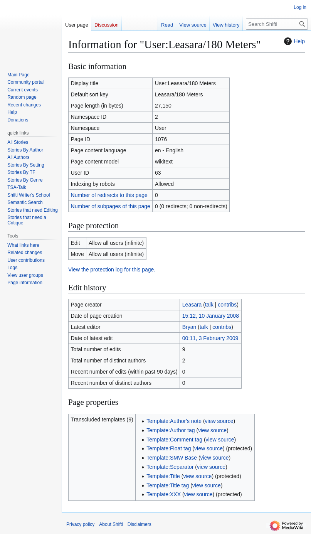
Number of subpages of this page (110, 206)
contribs (227, 305)
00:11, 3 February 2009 (210, 338)
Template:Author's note (174, 421)
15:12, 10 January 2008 (210, 316)
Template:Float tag (168, 448)
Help (293, 41)
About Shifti (111, 524)
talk (209, 305)
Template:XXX (163, 494)
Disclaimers (139, 524)
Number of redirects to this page (109, 195)
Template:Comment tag (174, 439)
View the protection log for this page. (111, 269)
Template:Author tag (170, 430)
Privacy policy (80, 524)
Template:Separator (169, 467)
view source (219, 421)
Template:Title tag (167, 485)
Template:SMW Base (171, 458)
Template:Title (163, 476)
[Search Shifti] (277, 24)
